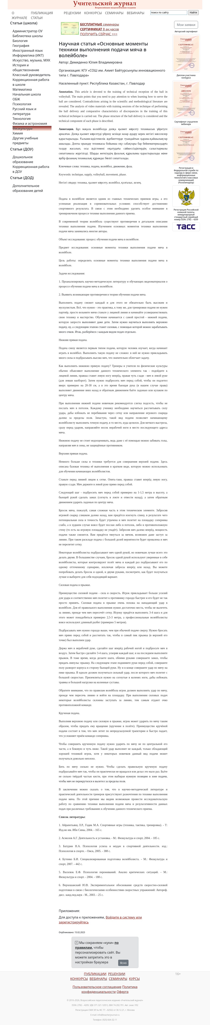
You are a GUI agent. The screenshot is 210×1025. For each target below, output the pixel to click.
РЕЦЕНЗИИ (72, 13)
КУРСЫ (134, 979)
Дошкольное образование (23, 159)
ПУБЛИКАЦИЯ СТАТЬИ (42, 15)
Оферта (123, 992)
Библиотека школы (28, 36)
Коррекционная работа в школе (31, 82)
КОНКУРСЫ (93, 13)
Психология (22, 104)
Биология (20, 41)
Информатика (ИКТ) (28, 55)
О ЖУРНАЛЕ (19, 15)
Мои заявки (186, 25)
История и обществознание (26, 67)
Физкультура (22, 128)
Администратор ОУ (28, 31)
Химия (18, 133)
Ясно (123, 963)
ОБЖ (16, 99)
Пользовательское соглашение (97, 987)
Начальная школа (27, 94)
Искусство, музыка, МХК (31, 60)
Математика (22, 89)
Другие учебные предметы (25, 140)
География (21, 45)
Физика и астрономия (30, 123)
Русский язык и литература (24, 111)
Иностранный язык (28, 50)
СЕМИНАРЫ (114, 13)
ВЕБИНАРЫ (135, 13)
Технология (22, 118)
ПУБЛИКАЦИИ (95, 974)
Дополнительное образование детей (28, 188)
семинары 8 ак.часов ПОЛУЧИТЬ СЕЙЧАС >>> (99, 29)
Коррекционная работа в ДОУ (31, 169)
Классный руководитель (31, 75)
